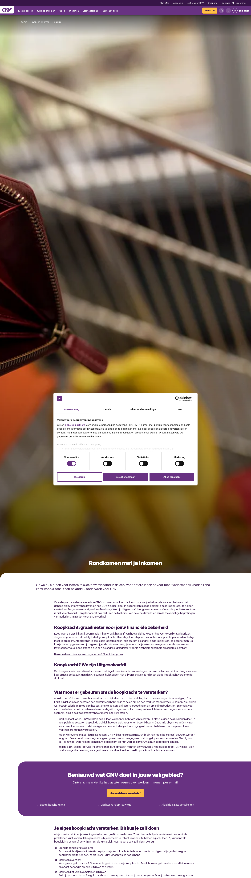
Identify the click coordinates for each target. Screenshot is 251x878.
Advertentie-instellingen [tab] (143, 409)
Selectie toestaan (125, 477)
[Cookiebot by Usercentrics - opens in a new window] (180, 398)
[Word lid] (209, 11)
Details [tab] (108, 409)
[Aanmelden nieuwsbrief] (125, 793)
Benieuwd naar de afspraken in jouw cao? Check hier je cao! (88, 654)
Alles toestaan (171, 477)
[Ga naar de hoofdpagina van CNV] (7, 9)
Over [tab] (179, 409)
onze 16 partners (75, 425)
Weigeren (79, 477)
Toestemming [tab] (71, 409)
